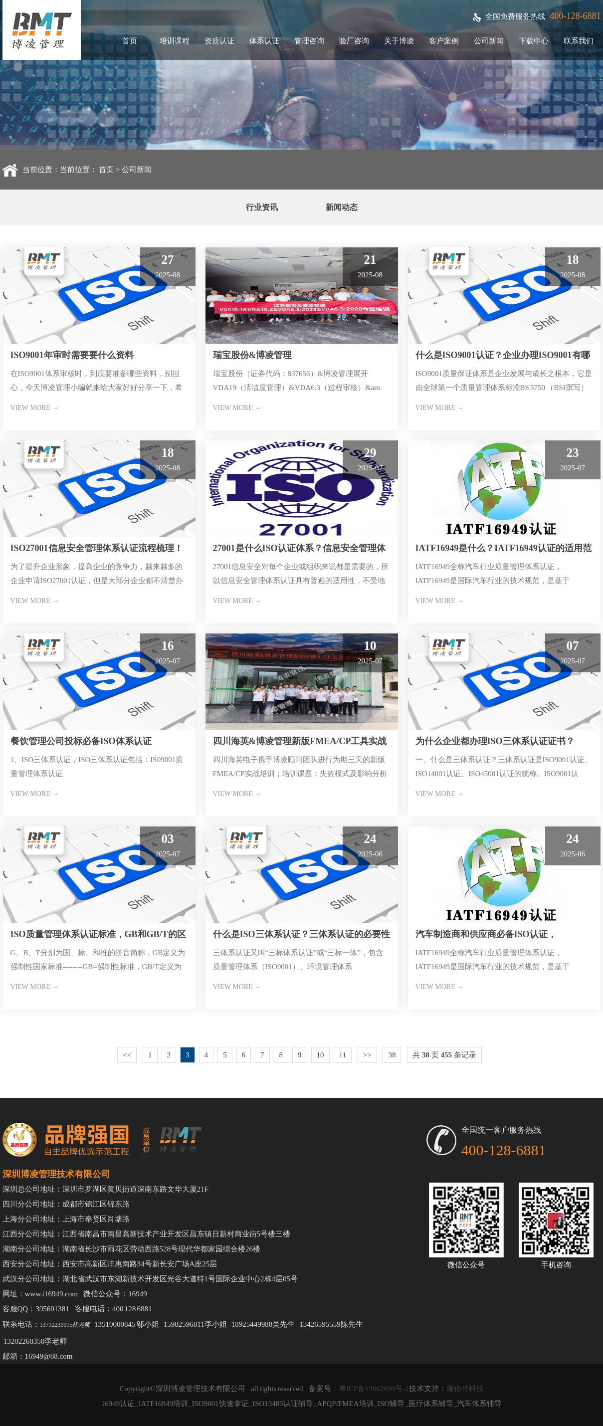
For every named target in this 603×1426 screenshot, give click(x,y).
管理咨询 (309, 41)
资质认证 (219, 41)
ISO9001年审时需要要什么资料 (72, 355)
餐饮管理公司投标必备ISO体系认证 (81, 741)
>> (367, 1055)
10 (320, 1055)
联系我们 (579, 41)
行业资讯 (262, 207)
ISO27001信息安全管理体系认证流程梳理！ (96, 548)
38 (392, 1055)
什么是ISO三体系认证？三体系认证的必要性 (301, 934)
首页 (129, 41)
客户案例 (444, 41)
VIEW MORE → (34, 407)
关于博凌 (399, 41)
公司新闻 (489, 41)
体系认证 (264, 41)
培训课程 (175, 41)
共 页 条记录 (444, 1055)
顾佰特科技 (465, 1389)
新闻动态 (342, 207)
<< (127, 1055)
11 (342, 1055)
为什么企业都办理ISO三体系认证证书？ (495, 741)
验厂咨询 (354, 41)
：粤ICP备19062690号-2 (370, 1389)
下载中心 (534, 41)
